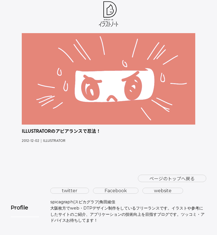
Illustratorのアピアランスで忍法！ (61, 131)
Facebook (116, 190)
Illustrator (54, 140)
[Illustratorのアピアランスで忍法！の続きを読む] (108, 36)
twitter (69, 190)
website (163, 190)
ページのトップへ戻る (172, 178)
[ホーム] (109, 15)
